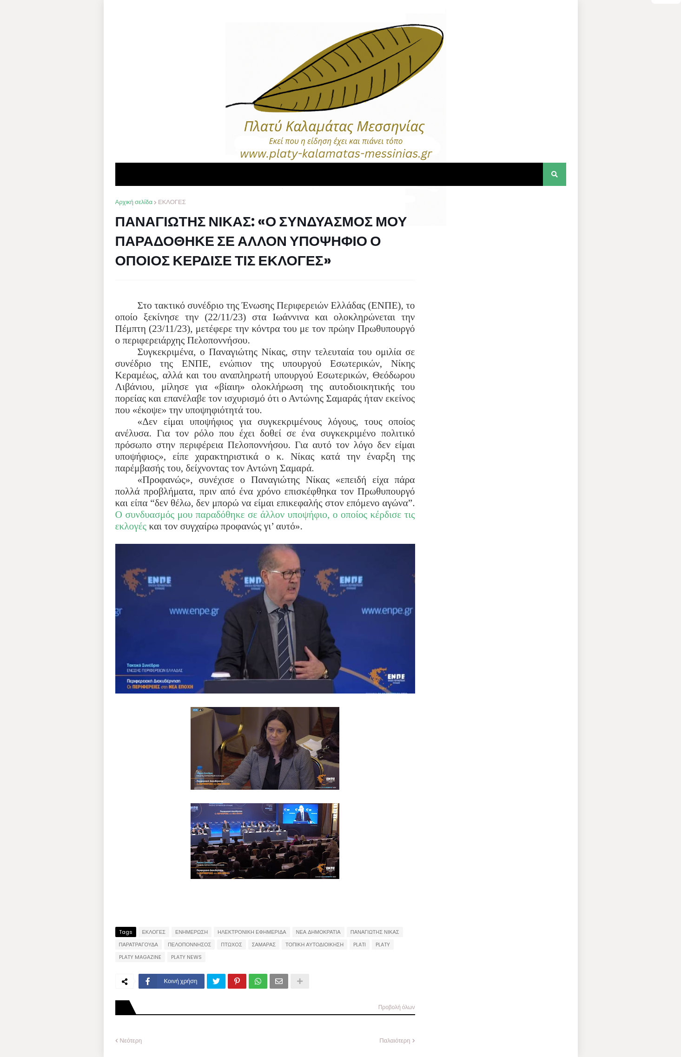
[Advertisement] (496, 256)
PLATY (383, 944)
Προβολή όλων (396, 1007)
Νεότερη (131, 1040)
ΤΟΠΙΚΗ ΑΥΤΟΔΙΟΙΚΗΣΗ (314, 944)
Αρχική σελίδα (133, 202)
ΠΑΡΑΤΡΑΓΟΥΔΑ (138, 944)
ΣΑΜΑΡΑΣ (264, 944)
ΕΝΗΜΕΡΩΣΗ (191, 932)
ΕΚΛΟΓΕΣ (172, 202)
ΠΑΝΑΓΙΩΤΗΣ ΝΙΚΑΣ (374, 932)
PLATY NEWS (186, 957)
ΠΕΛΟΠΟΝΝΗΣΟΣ (189, 944)
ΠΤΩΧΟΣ (231, 944)
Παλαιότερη (394, 1040)
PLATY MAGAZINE (140, 957)
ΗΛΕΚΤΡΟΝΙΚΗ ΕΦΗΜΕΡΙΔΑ (252, 932)
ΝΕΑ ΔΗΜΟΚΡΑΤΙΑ (318, 932)
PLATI (359, 944)
